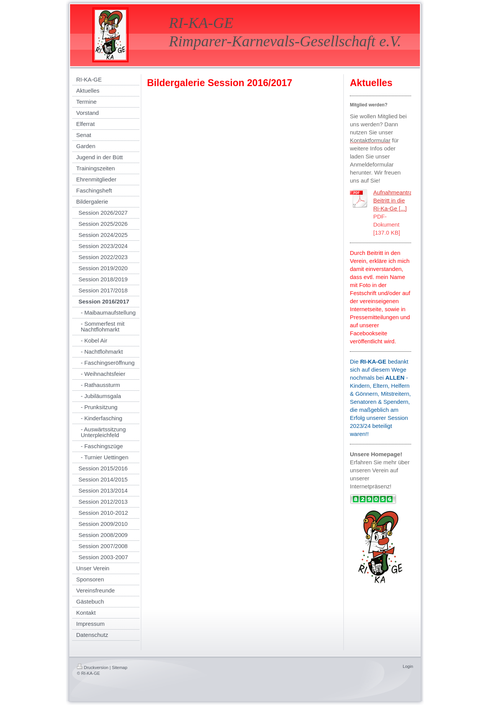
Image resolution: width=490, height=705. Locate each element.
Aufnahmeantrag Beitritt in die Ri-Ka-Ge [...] (394, 200)
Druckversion (92, 667)
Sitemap (119, 667)
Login (408, 666)
